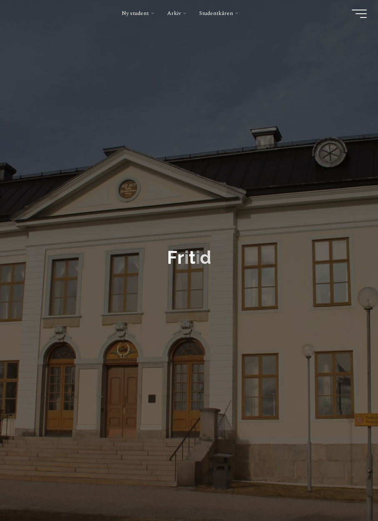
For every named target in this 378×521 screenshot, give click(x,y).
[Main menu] (359, 14)
